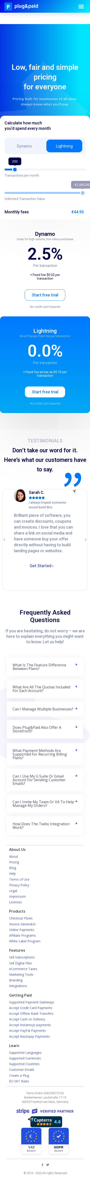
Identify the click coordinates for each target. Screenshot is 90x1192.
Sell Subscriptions (22, 957)
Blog (12, 868)
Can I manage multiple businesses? (43, 709)
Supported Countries (24, 1064)
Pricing (14, 862)
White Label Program (24, 941)
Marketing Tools (21, 974)
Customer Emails (21, 1069)
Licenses (15, 902)
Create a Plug (19, 1075)
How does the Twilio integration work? (41, 825)
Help (12, 873)
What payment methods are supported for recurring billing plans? (40, 754)
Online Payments (21, 930)
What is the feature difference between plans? (39, 666)
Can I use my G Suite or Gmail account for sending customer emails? (39, 780)
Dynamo (24, 146)
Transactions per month (22, 175)
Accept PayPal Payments (27, 1030)
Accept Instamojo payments (30, 1025)
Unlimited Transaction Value (25, 199)
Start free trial (45, 295)
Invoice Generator (22, 924)
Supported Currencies (25, 1058)
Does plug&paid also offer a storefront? (37, 729)
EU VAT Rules (19, 1081)
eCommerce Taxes (23, 969)
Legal (13, 891)
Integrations (18, 986)
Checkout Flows (21, 918)
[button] (81, 6)
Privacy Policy (19, 885)
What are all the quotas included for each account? (41, 689)
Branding (15, 980)
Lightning (64, 146)
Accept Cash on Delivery (27, 1019)
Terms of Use (19, 879)
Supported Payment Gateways (31, 1002)
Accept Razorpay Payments (29, 1036)
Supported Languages (25, 1052)
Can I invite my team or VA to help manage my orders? (43, 803)
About (13, 856)
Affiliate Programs (22, 935)
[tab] (45, 667)
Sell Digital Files (20, 963)
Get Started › (41, 565)
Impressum (17, 896)
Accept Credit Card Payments (30, 1008)
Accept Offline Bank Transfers (31, 1013)
